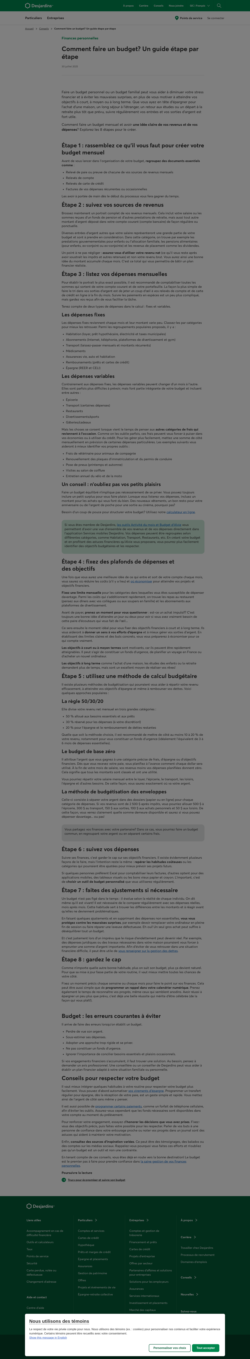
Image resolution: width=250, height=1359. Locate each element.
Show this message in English (48, 1337)
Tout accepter (205, 1347)
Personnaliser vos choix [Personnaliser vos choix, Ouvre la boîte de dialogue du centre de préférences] (169, 1347)
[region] (125, 1335)
